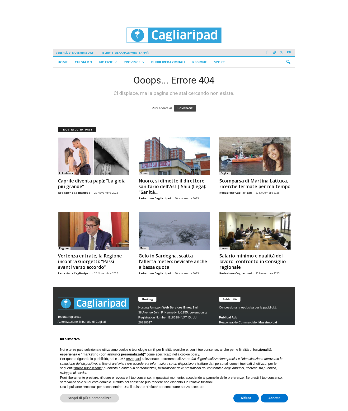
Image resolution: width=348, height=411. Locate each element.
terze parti (133, 359)
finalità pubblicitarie (88, 368)
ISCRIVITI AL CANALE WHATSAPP (125, 52)
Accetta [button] (274, 398)
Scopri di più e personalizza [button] (89, 398)
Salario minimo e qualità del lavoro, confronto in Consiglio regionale (252, 261)
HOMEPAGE (185, 108)
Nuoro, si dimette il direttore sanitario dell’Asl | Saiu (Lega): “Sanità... (172, 186)
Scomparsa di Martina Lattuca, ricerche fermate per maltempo (255, 184)
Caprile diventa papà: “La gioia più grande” (92, 184)
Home (63, 62)
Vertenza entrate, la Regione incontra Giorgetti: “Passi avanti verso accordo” (90, 261)
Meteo (143, 248)
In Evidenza (66, 173)
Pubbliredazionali (168, 62)
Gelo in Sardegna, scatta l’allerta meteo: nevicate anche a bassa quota (173, 261)
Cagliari (225, 173)
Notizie (108, 62)
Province (134, 62)
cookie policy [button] (189, 354)
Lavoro (225, 248)
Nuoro (144, 173)
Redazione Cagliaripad (74, 192)
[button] (288, 62)
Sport (219, 62)
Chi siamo (83, 62)
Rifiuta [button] (246, 398)
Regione (199, 62)
